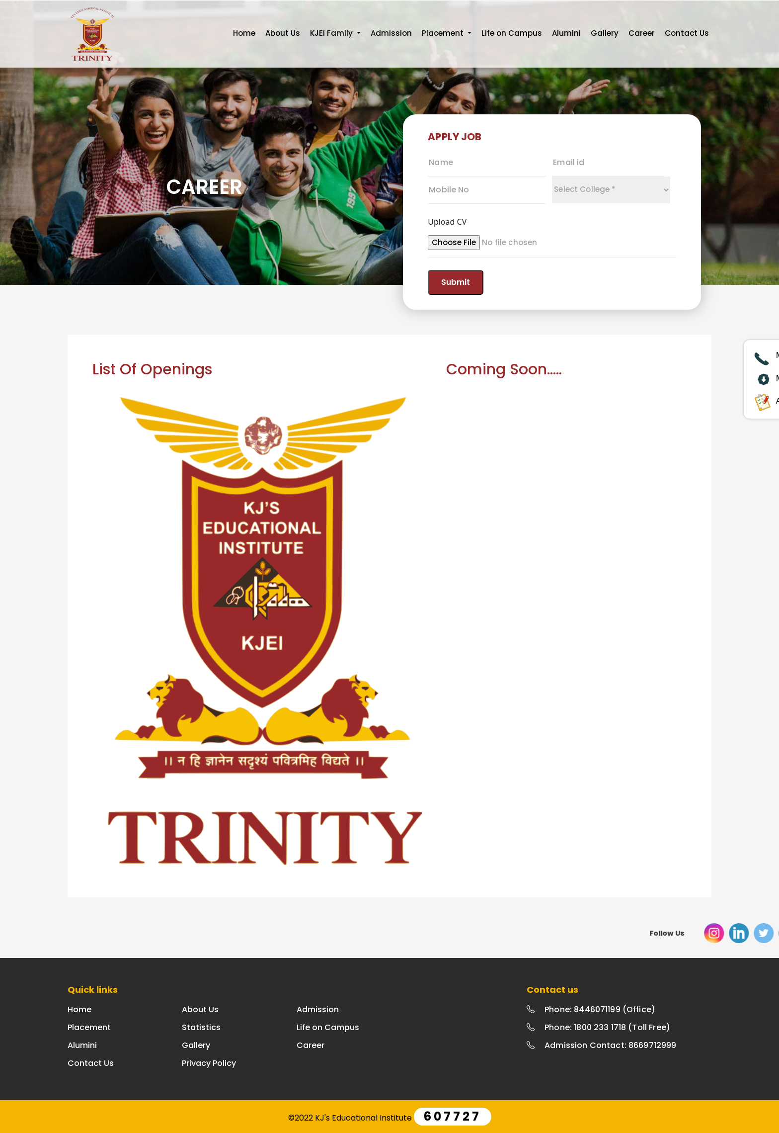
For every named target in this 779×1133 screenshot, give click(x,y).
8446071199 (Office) (614, 1009)
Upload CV (447, 221)
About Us (282, 33)
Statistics (201, 1027)
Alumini (566, 33)
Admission (391, 33)
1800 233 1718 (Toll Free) (622, 1027)
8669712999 (652, 1045)
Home (244, 33)
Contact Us (687, 33)
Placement (89, 1027)
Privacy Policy (209, 1063)
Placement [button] (444, 33)
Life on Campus (511, 33)
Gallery (605, 33)
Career (641, 33)
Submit (455, 282)
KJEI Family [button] (332, 33)
